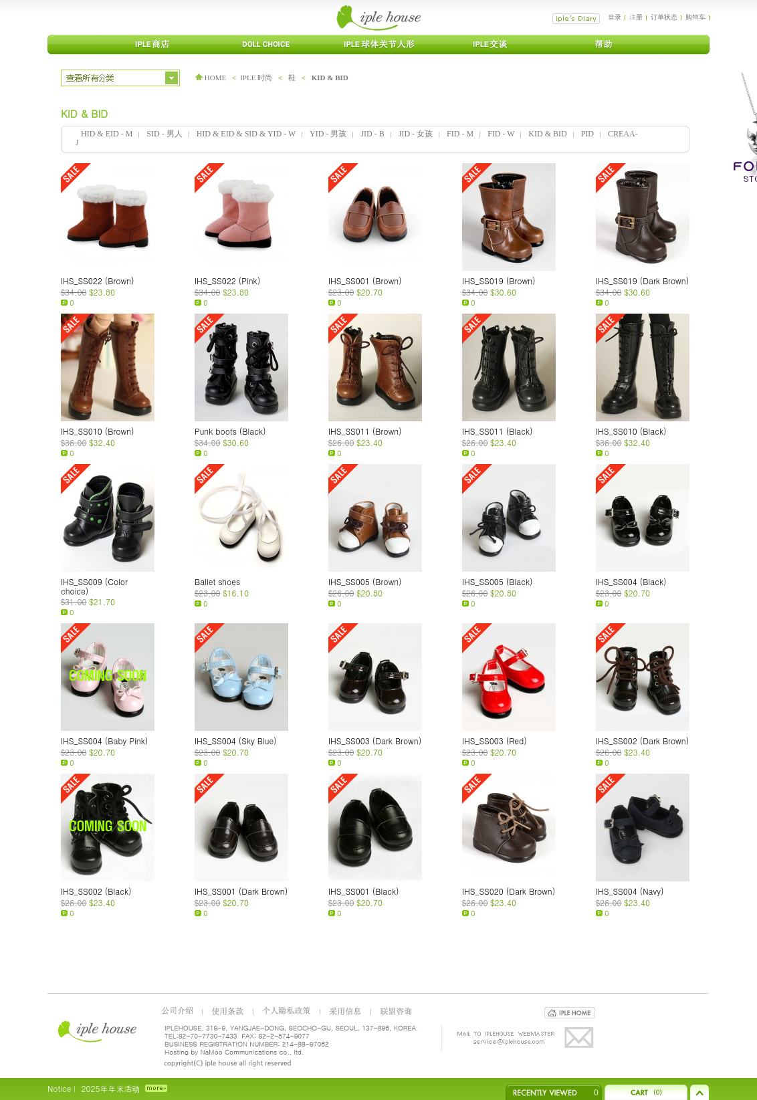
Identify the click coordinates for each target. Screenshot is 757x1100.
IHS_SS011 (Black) (497, 431)
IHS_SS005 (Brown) (364, 581)
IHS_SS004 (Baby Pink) (104, 740)
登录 (614, 16)
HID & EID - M (106, 133)
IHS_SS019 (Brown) (498, 280)
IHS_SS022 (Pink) (227, 280)
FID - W (501, 133)
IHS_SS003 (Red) (494, 740)
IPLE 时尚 (256, 78)
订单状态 (664, 16)
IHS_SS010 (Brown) (97, 431)
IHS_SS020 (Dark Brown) (508, 891)
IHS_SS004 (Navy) (630, 891)
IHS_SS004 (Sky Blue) (236, 740)
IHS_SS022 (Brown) (97, 280)
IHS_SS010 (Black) (631, 431)
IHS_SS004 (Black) (631, 581)
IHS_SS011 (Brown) (364, 431)
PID (587, 133)
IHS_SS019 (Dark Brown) (642, 280)
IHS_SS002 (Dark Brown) (642, 740)
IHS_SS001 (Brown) (364, 280)
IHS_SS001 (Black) (363, 891)
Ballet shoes (217, 581)
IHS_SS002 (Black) (96, 891)
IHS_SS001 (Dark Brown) (241, 891)
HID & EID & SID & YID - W (246, 133)
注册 (636, 16)
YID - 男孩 (328, 133)
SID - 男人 (164, 133)
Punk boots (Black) (230, 431)
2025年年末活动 (110, 1088)
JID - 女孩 (416, 133)
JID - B (372, 133)
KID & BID (330, 78)
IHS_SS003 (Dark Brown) (374, 740)
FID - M (460, 133)
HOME (210, 78)
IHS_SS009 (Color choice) (94, 586)
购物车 (695, 16)
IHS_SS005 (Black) (497, 581)
